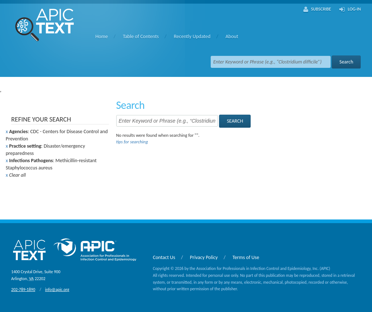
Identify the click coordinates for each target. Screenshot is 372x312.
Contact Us (164, 257)
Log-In (350, 9)
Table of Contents (141, 36)
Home (102, 36)
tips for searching (132, 141)
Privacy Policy (204, 257)
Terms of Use (245, 257)
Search (346, 62)
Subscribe (317, 9)
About (232, 36)
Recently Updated (192, 36)
